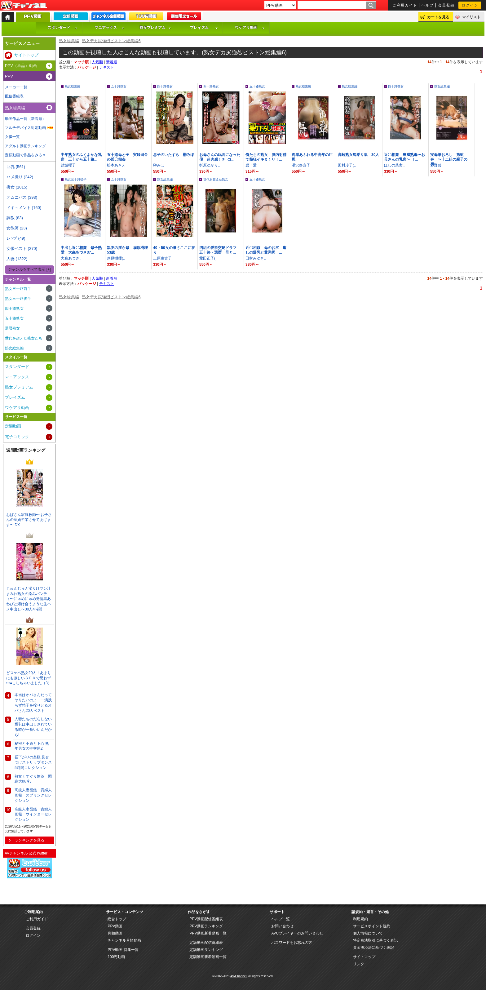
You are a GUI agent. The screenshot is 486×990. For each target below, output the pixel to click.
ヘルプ (428, 5)
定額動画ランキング (206, 950)
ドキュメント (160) (24, 207)
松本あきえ (116, 165)
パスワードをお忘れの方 (291, 942)
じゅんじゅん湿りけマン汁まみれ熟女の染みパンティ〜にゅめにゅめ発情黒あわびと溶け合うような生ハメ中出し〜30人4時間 (28, 598)
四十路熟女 (165, 86)
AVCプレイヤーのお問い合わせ (297, 933)
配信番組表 (14, 96)
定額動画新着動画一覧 (208, 957)
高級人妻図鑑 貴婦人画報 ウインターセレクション (33, 814)
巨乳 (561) (16, 166)
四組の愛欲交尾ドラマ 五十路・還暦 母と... (219, 250)
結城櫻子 (68, 165)
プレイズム (204, 27)
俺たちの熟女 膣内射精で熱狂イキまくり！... (265, 157)
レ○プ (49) (16, 238)
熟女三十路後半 (75, 179)
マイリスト (471, 17)
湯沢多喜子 (301, 165)
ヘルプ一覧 (280, 919)
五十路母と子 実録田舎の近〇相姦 (127, 157)
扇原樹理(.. (116, 258)
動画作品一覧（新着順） (25, 119)
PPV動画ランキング (206, 926)
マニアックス (109, 27)
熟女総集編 (69, 40)
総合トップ (117, 919)
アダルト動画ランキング (25, 146)
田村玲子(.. (347, 165)
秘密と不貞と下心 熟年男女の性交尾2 (32, 746)
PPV (9, 76)
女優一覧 (12, 137)
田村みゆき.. (255, 258)
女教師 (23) (17, 228)
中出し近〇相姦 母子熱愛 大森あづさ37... (81, 250)
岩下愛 (251, 165)
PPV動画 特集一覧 (123, 950)
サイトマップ (364, 957)
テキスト (106, 67)
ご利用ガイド (405, 5)
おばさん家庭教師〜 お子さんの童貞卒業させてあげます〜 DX (29, 520)
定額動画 (13, 426)
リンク (358, 964)
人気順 (97, 62)
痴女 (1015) (17, 187)
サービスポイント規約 (371, 926)
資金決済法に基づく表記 (373, 947)
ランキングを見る (29, 840)
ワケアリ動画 (250, 27)
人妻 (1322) (17, 258)
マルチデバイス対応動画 (25, 128)
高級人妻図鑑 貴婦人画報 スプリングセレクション (33, 795)
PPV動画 (115, 926)
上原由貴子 (162, 258)
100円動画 (116, 957)
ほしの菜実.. (394, 165)
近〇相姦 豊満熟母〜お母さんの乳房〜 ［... (404, 157)
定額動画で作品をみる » (25, 155)
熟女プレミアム (155, 27)
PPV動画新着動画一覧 (208, 933)
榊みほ (158, 165)
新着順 (111, 62)
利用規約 (360, 919)
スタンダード (62, 27)
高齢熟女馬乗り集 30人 (358, 155)
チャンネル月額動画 (124, 940)
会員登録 (446, 5)
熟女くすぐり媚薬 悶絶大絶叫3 (33, 779)
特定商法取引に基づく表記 (375, 940)
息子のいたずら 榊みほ (173, 155)
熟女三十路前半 (18, 288)
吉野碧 (435, 165)
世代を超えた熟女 (215, 179)
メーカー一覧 (16, 87)
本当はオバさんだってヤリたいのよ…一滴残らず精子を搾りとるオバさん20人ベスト (33, 703)
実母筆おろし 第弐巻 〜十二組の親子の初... (448, 159)
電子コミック (17, 436)
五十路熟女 (118, 86)
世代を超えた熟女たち (23, 338)
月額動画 (115, 933)
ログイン (470, 5)
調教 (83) (15, 217)
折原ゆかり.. (209, 165)
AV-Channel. (238, 976)
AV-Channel (24, 6)
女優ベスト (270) (22, 248)
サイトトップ (26, 55)
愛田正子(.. (208, 258)
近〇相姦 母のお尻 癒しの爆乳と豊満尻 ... (265, 250)
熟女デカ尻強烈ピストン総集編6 (111, 40)
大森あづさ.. (71, 258)
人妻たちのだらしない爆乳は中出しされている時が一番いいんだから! (33, 727)
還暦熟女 (12, 328)
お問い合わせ (282, 926)
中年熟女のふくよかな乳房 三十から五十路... (81, 157)
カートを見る (438, 17)
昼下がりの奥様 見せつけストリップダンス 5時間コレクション (33, 762)
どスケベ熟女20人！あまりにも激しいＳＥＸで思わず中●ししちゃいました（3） (28, 678)
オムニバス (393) (22, 197)
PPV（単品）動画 (21, 65)
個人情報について (368, 933)
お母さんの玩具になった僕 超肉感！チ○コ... (219, 157)
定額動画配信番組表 (206, 942)
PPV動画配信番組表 (206, 919)
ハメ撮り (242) (20, 177)
